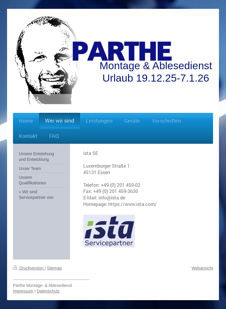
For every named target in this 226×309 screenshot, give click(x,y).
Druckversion (28, 268)
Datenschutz (48, 291)
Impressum (23, 291)
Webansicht (202, 268)
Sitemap (54, 268)
